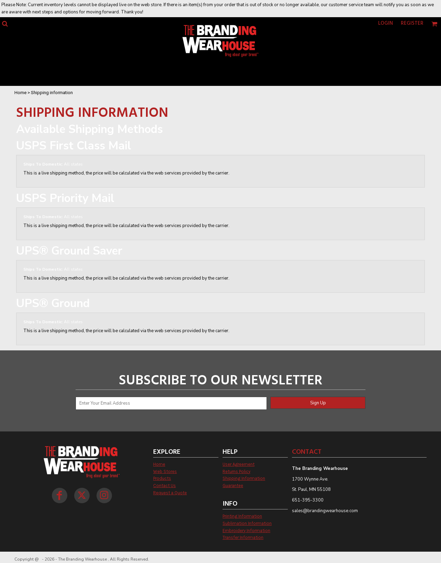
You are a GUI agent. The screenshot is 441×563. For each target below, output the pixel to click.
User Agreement (239, 464)
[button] (5, 24)
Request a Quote (170, 492)
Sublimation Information (247, 523)
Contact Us (164, 485)
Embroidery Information (246, 530)
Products (162, 478)
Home (20, 92)
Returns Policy (236, 471)
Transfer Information (243, 537)
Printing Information (242, 516)
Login (385, 23)
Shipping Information (244, 478)
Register (412, 23)
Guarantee (233, 485)
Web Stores (165, 471)
